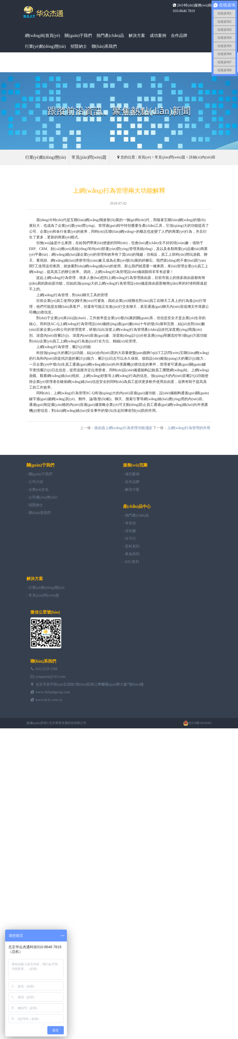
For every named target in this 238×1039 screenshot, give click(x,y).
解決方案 (137, 35)
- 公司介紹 (35, 482)
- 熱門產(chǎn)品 (136, 515)
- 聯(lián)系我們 (39, 513)
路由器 (145, 278)
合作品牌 (179, 35)
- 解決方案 (131, 490)
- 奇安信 (129, 523)
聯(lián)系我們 (104, 46)
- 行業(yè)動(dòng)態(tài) (45, 588)
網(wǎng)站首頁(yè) (42, 35)
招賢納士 (78, 46)
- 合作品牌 (131, 482)
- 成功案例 (131, 474)
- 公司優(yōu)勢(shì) (42, 497)
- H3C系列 (131, 562)
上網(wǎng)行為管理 (110, 272)
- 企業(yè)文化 (38, 490)
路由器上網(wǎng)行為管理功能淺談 (123, 428)
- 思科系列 (131, 546)
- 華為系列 (131, 554)
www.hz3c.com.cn (49, 700)
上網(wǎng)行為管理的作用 (188, 428)
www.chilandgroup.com (53, 692)
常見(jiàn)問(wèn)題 (89, 157)
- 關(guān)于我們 (39, 474)
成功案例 (158, 35)
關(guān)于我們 (78, 35)
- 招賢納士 (35, 505)
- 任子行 (129, 539)
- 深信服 (129, 531)
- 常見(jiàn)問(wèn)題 (43, 595)
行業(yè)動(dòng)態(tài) (45, 46)
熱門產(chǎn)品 (110, 35)
